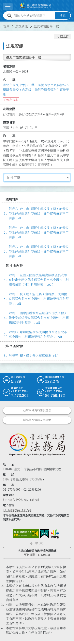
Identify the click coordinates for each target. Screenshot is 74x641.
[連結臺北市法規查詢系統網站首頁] (35, 6)
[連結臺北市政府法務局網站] (37, 444)
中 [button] (36, 543)
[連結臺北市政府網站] (54, 534)
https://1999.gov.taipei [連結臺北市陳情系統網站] (21, 499)
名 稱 (9, 79)
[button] (62, 36)
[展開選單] (8, 6)
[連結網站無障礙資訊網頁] (26, 533)
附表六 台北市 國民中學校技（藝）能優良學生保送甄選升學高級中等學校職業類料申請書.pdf (39, 213)
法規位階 (9, 109)
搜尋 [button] (62, 15)
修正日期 (9, 122)
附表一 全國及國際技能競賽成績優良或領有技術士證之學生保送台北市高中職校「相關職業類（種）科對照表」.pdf (39, 280)
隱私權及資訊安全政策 (37, 420)
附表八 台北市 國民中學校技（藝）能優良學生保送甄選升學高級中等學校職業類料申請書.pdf (39, 251)
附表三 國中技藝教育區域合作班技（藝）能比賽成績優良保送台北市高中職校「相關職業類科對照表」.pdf (39, 317)
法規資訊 (21, 26)
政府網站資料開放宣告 (37, 410)
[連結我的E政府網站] (44, 533)
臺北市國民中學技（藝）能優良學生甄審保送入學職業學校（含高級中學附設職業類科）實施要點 (36, 89)
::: (2, 23)
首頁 (6, 26)
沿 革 (9, 135)
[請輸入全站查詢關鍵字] (33, 15)
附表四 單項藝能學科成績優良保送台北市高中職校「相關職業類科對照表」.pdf (38, 334)
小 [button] (31, 543)
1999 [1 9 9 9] (6, 479)
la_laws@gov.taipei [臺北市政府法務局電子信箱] (17, 509)
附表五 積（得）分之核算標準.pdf (33, 355)
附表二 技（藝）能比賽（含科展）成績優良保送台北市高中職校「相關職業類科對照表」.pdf (39, 299)
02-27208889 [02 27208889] (33, 479)
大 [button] (41, 543)
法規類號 (9, 66)
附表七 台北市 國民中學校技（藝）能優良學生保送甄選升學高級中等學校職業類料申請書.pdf (39, 232)
